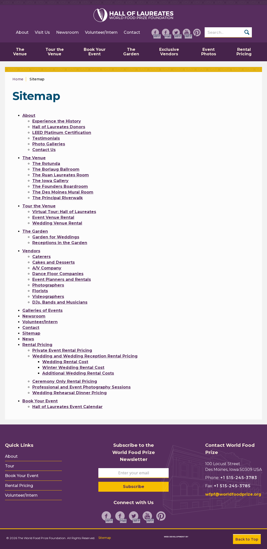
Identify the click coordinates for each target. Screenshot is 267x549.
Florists (40, 291)
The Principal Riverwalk (57, 197)
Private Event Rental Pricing (62, 350)
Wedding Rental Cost (65, 361)
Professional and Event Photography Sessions (81, 387)
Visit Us (42, 32)
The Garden (35, 231)
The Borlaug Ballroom (55, 169)
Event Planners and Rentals (61, 279)
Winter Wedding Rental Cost (73, 367)
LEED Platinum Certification (61, 132)
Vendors (31, 251)
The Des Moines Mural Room (62, 192)
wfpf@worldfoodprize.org (233, 494)
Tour (9, 466)
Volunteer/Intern (101, 32)
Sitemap (31, 333)
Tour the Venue (39, 206)
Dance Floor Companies (57, 273)
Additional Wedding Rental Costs (78, 373)
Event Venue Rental (53, 217)
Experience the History (56, 121)
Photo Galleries (48, 144)
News (28, 339)
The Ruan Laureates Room (60, 175)
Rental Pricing (37, 344)
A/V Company (46, 268)
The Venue (34, 158)
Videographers (48, 296)
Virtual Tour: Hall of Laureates (64, 211)
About (22, 32)
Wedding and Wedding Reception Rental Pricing (85, 356)
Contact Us (44, 149)
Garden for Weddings (55, 237)
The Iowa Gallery (50, 180)
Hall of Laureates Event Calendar (67, 406)
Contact (132, 32)
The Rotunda (46, 163)
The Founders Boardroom (60, 186)
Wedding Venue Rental (57, 223)
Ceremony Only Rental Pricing (64, 381)
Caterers (41, 256)
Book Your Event (40, 401)
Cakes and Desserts (53, 262)
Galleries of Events (42, 310)
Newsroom (67, 32)
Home (17, 79)
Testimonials (46, 138)
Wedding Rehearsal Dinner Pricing (69, 392)
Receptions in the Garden (59, 242)
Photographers (48, 285)
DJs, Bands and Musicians (59, 302)
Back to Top (246, 539)
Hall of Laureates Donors (58, 127)
